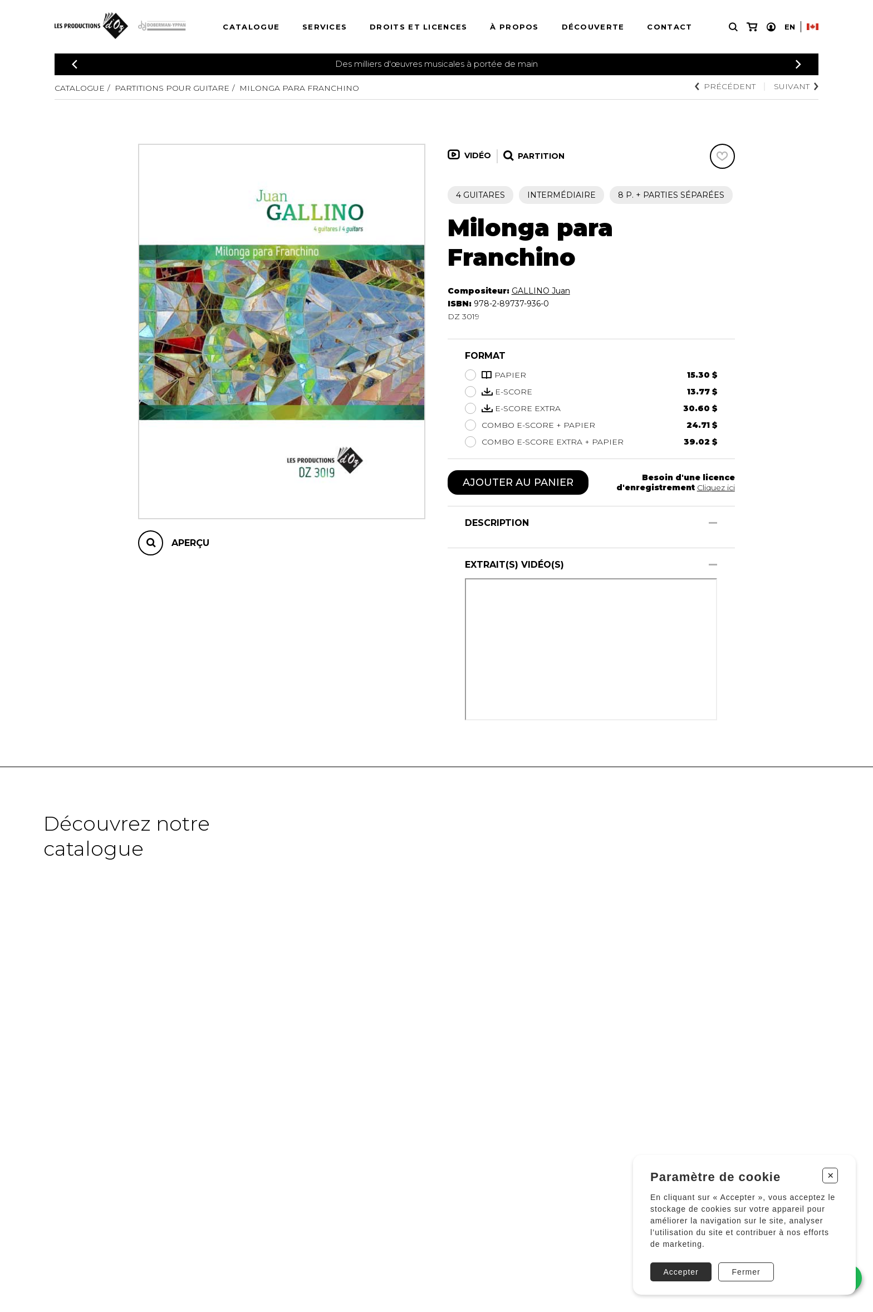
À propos (514, 26)
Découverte (593, 26)
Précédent (725, 86)
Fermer (746, 1271)
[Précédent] (74, 64)
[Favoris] (722, 156)
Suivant (796, 86)
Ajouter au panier (518, 482)
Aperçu (190, 543)
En (789, 26)
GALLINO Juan (541, 291)
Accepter (681, 1271)
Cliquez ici (716, 487)
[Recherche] (733, 27)
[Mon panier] (752, 27)
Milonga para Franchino (299, 88)
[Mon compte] (771, 27)
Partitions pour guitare (172, 88)
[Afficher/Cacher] (713, 523)
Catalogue (251, 26)
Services (324, 26)
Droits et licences (418, 26)
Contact (669, 26)
